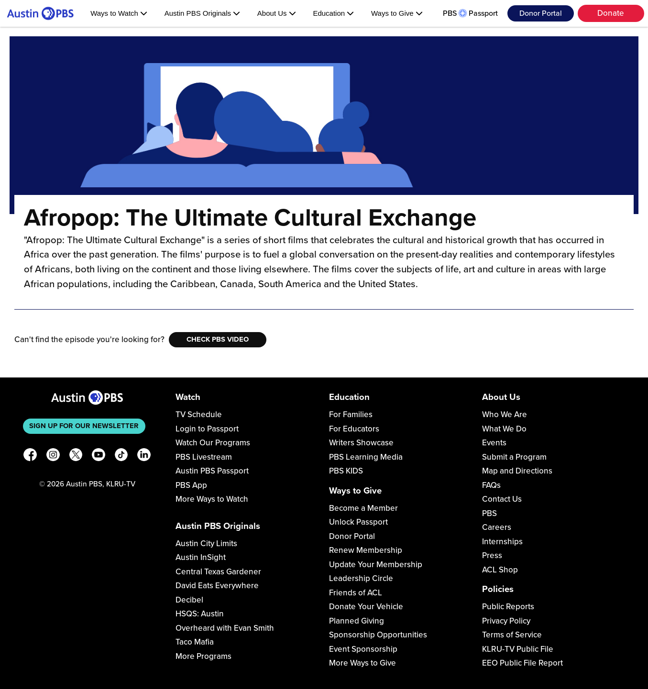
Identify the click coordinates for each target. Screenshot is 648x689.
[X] (76, 456)
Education (333, 13)
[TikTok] (121, 456)
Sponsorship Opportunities (378, 635)
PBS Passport (470, 13)
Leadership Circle (361, 578)
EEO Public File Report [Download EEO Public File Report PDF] (522, 663)
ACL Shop (500, 570)
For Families (351, 414)
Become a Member (363, 508)
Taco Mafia (195, 642)
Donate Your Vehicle (366, 607)
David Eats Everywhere (217, 586)
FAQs (491, 485)
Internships (502, 542)
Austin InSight (201, 557)
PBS (489, 513)
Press (492, 555)
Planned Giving (356, 621)
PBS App (191, 485)
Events (494, 443)
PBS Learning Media (366, 457)
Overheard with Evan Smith (225, 628)
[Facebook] (30, 456)
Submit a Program (514, 457)
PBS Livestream (204, 457)
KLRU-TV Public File (517, 649)
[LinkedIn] (143, 456)
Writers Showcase (361, 443)
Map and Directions (517, 471)
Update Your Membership (375, 565)
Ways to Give (397, 13)
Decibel (189, 600)
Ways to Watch (118, 13)
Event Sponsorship (363, 649)
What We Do (504, 429)
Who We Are (504, 414)
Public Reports (508, 607)
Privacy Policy (506, 621)
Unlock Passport (358, 522)
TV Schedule (199, 414)
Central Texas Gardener (218, 572)
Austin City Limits (206, 543)
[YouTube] (98, 456)
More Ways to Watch (212, 499)
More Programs (203, 656)
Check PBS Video (218, 339)
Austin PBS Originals (202, 13)
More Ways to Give (362, 663)
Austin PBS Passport (212, 471)
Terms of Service (512, 635)
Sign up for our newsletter (84, 425)
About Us (276, 13)
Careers (496, 527)
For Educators (354, 429)
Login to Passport (207, 429)
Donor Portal (540, 13)
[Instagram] (53, 456)
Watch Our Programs (213, 443)
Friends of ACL (355, 593)
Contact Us (502, 499)
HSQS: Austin (200, 614)
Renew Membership (365, 550)
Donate (610, 13)
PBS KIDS (346, 471)
